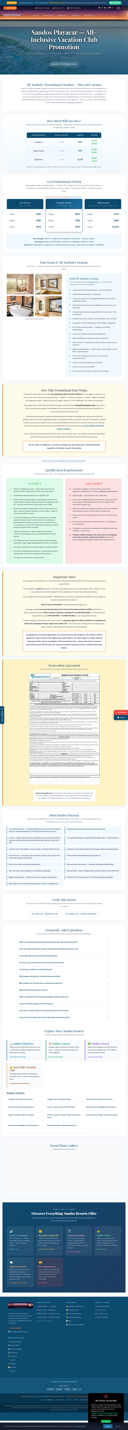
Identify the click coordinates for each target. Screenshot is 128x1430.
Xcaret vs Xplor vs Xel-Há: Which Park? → (62, 1107)
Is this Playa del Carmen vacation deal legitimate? (38, 956)
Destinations (48, 15)
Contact (68, 1400)
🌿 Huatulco (12, 1364)
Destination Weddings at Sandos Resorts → (24, 1125)
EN (118, 8)
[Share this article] (2, 715)
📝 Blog (68, 1321)
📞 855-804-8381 (14, 1328)
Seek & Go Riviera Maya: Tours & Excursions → (103, 1115)
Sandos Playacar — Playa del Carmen (48, 1317)
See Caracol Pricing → (96, 1057)
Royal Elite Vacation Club (85, 405)
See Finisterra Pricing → (18, 1057)
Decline (118, 1426)
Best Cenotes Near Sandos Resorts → (22, 1107)
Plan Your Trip (89, 15)
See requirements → (76, 197)
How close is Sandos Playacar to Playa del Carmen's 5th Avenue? (44, 1010)
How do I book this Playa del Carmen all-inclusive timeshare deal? (44, 1017)
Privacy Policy (60, 1400)
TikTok (75, 1389)
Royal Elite (76, 15)
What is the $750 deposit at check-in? (33, 990)
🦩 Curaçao (11, 1371)
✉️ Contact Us (115, 3)
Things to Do (63, 15)
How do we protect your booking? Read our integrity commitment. (64, 461)
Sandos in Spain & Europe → (45, 1321)
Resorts (36, 15)
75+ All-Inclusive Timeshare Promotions (79, 1396)
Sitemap (76, 1400)
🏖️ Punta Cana (12, 1353)
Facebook (50, 1389)
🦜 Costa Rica (12, 1356)
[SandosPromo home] (16, 15)
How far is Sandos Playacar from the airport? (36, 1003)
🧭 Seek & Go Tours (72, 1310)
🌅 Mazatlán (12, 1367)
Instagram (59, 1389)
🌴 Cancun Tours (100, 1310)
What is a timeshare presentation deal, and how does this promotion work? (48, 942)
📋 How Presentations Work (75, 1325)
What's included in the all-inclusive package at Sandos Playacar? (44, 997)
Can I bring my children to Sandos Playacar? (36, 969)
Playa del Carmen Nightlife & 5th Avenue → (102, 1107)
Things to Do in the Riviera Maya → (60, 1099)
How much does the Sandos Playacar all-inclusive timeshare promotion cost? (49, 949)
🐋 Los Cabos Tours (101, 1314)
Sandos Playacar (94, 282)
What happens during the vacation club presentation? (40, 976)
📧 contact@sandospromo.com (18, 1332)
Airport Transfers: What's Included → (21, 1115)
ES (123, 8)
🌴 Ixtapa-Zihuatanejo (15, 1342)
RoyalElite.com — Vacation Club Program (80, 914)
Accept (108, 1426)
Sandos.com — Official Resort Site (45, 914)
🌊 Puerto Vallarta (13, 1345)
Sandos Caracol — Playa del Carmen (48, 1314)
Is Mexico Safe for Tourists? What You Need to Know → (64, 1116)
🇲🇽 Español (84, 1400)
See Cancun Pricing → (57, 1057)
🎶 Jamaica (11, 1360)
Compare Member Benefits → (20, 1083)
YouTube (67, 1389)
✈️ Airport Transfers (101, 1317)
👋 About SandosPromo (73, 1317)
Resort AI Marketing (43, 1396)
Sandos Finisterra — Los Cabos (46, 1306)
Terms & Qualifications (47, 1400)
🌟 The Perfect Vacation (73, 1314)
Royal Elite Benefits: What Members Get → (62, 1125)
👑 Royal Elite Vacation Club (74, 1306)
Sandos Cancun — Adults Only (46, 1310)
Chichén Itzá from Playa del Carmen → (100, 1099)
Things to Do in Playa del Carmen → (21, 1099)
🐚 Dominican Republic (15, 1349)
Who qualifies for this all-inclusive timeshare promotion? (41, 983)
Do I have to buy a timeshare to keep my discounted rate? (41, 962)
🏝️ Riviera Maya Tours (102, 1306)
